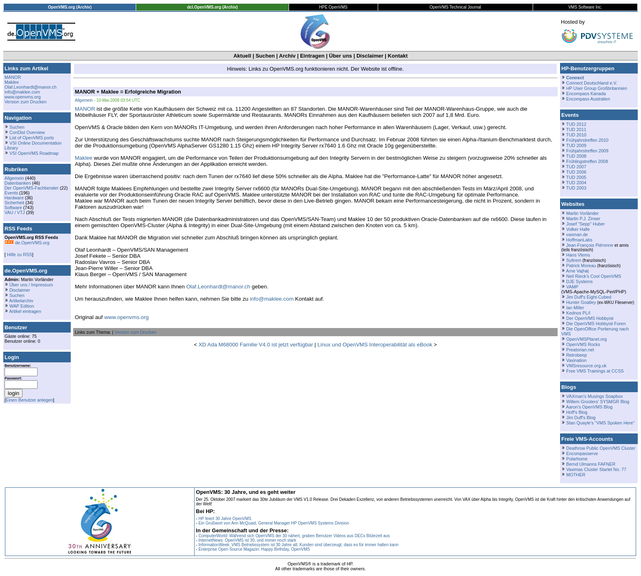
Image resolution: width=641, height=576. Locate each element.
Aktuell (242, 56)
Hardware (14, 197)
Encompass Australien (588, 98)
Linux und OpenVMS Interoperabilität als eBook (375, 345)
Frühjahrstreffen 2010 (587, 140)
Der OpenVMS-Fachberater (31, 187)
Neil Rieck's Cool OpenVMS (593, 276)
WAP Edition (21, 306)
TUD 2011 (576, 129)
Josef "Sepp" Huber (585, 223)
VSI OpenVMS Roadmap (33, 153)
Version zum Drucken (25, 101)
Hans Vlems (578, 254)
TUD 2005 (576, 177)
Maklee (11, 82)
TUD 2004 (576, 182)
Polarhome (576, 458)
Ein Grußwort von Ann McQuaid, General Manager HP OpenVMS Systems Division (273, 523)
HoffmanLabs (579, 239)
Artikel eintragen (25, 311)
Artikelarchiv (21, 300)
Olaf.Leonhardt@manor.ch (30, 87)
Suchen (265, 56)
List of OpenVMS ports (31, 137)
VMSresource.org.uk (586, 365)
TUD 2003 (576, 187)
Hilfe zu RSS (19, 254)
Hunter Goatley (581, 302)
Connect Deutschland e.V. (591, 82)
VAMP (572, 286)
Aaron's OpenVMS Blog (589, 406)
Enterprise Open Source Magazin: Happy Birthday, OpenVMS (254, 549)
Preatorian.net (580, 349)
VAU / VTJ (14, 212)
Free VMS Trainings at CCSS (595, 370)
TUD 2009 (576, 145)
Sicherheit (14, 202)
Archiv (287, 56)
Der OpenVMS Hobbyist (590, 318)
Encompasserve (582, 453)
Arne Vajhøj (577, 270)
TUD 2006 (576, 172)
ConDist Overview (27, 132)
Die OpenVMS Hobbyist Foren (596, 323)
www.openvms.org (22, 96)
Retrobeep (576, 355)
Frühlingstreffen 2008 (587, 161)
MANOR (12, 77)
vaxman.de (577, 234)
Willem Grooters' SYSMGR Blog (597, 401)
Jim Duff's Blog (581, 417)
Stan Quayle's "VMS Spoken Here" (600, 422)
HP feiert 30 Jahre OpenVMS (224, 518)
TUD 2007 (576, 166)
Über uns (340, 56)
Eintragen (312, 56)
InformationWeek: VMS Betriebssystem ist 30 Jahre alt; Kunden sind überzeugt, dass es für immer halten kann (298, 545)
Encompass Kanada (586, 93)
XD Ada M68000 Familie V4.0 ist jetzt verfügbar (256, 345)
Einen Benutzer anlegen (29, 399)
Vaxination (576, 360)
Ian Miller (575, 307)
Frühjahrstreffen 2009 (587, 150)
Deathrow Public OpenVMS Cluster (600, 448)
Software (13, 207)
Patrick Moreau (581, 265)
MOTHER (575, 474)
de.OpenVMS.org (26, 242)
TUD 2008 (576, 156)
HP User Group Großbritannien (596, 88)
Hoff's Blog (576, 412)
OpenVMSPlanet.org (586, 339)
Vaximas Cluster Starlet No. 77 (596, 469)
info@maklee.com (22, 91)
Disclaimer (369, 56)
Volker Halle (578, 229)
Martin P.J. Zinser (583, 218)
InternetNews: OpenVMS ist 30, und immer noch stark (247, 540)
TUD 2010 (576, 134)
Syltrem (573, 260)
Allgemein (14, 178)
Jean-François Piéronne (589, 245)
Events (11, 192)
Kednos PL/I (578, 312)
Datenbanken (17, 183)
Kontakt (398, 56)
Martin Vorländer (582, 213)
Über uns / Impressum (31, 284)
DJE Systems (579, 281)
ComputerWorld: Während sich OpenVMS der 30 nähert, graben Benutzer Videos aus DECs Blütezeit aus (294, 536)
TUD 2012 (576, 124)
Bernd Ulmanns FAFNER (590, 464)
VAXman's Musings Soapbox (594, 396)
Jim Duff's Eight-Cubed (588, 297)
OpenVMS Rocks (583, 344)
